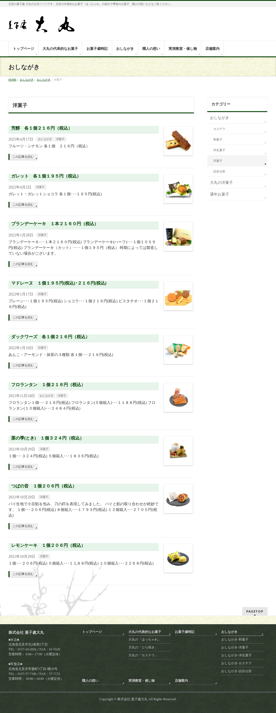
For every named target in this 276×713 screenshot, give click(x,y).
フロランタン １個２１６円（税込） (48, 384)
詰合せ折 (219, 171)
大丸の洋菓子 (221, 183)
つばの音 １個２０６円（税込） (44, 486)
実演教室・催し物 (141, 680)
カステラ (219, 128)
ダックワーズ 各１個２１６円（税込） (50, 336)
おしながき (45, 139)
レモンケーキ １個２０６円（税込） (48, 545)
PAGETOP (254, 611)
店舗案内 (181, 680)
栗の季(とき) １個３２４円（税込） (47, 438)
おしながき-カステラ (236, 663)
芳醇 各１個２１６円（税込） (41, 128)
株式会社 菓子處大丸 (132, 699)
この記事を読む (23, 156)
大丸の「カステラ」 (143, 655)
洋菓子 (60, 139)
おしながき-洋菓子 (234, 647)
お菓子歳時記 (184, 632)
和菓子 (217, 139)
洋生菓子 (219, 150)
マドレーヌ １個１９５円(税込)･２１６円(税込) (58, 283)
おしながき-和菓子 (234, 639)
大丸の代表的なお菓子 (144, 632)
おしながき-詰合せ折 (236, 671)
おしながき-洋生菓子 (236, 655)
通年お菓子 (219, 194)
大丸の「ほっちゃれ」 (144, 639)
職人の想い (90, 680)
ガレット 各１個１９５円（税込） (46, 176)
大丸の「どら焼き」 (143, 647)
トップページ (92, 632)
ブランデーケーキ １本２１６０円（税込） (54, 223)
